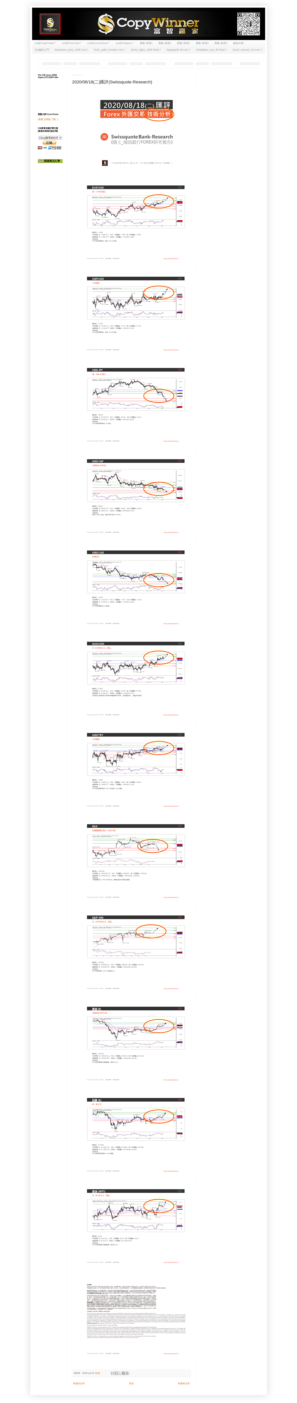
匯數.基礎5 (220, 43)
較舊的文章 (184, 1383)
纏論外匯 (238, 43)
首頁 (131, 1383)
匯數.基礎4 (202, 43)
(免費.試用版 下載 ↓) (48, 119)
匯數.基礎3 (183, 43)
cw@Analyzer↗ (125, 43)
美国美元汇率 (50, 160)
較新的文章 (79, 1383)
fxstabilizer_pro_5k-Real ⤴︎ (211, 49)
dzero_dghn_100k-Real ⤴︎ (146, 49)
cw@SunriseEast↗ (98, 43)
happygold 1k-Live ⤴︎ (178, 49)
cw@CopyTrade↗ (45, 43)
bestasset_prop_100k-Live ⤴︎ (71, 49)
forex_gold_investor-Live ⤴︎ (109, 49)
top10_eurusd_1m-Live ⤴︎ (247, 49)
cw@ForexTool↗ (72, 43)
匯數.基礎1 (146, 43)
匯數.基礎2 (164, 43)
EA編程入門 (42, 49)
